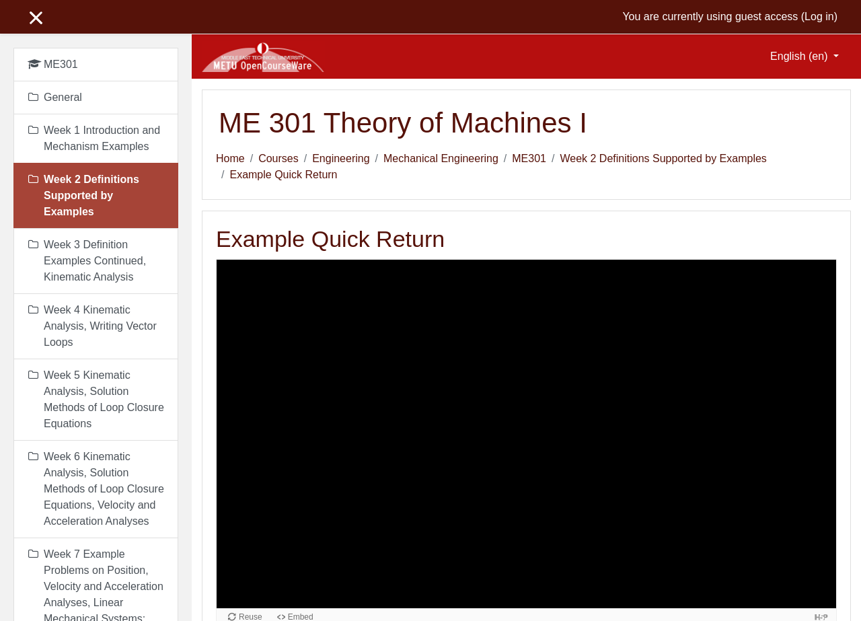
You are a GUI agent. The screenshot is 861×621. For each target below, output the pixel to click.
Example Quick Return (283, 174)
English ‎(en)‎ (800, 56)
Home (230, 158)
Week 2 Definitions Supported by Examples (663, 158)
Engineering (340, 158)
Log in (819, 16)
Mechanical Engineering (440, 158)
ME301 (529, 158)
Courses (278, 158)
